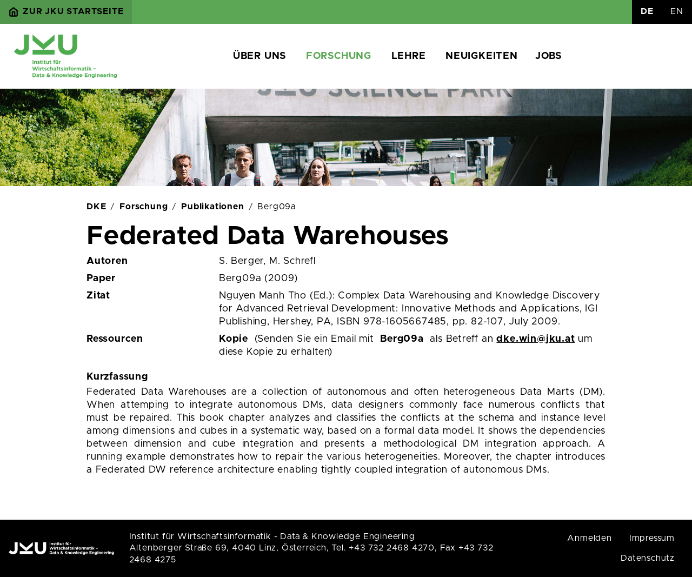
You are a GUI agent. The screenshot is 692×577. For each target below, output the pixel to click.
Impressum (652, 538)
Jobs (548, 56)
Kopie (233, 339)
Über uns (259, 56)
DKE (96, 206)
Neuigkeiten (481, 56)
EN (676, 11)
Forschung (338, 56)
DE (647, 11)
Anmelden (589, 538)
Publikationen (212, 206)
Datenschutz (648, 558)
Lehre (408, 56)
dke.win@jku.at (535, 339)
